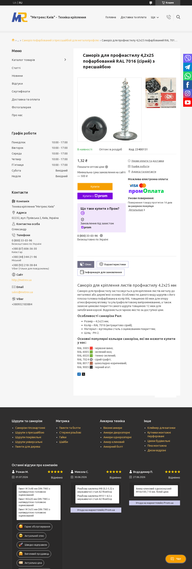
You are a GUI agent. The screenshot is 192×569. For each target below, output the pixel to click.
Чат (175, 559)
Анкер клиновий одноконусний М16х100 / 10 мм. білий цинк (153, 490)
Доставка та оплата (133, 17)
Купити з (95, 196)
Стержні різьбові (70, 432)
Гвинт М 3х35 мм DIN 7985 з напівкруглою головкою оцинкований (34, 512)
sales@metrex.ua (22, 292)
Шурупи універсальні (28, 441)
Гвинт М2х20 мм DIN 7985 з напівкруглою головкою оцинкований (34, 502)
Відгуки (17, 83)
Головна (111, 17)
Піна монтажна (157, 445)
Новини (17, 75)
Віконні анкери (112, 427)
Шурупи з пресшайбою (29, 432)
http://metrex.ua (22, 280)
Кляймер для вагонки (161, 427)
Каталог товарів (23, 59)
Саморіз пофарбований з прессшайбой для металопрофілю (60, 40)
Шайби (63, 441)
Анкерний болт (113, 446)
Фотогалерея (21, 107)
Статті (16, 68)
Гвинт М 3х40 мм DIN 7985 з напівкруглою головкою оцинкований (34, 491)
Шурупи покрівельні (28, 437)
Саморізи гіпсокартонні (30, 427)
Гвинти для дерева (27, 446)
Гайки (62, 437)
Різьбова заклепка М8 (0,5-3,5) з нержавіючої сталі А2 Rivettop (95, 490)
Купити (95, 186)
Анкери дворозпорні (116, 432)
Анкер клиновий (113, 441)
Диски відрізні (157, 450)
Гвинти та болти (70, 427)
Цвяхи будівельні (159, 441)
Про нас (17, 115)
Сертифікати (21, 91)
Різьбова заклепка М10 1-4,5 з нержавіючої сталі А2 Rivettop (94, 497)
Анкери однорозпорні (117, 437)
